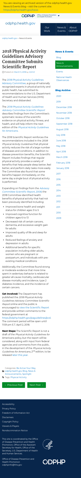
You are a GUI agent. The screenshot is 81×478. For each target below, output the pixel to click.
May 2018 (60, 146)
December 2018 (64, 107)
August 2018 (62, 129)
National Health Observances (64, 79)
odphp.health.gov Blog (16, 371)
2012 (58, 201)
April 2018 (61, 151)
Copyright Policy (10, 422)
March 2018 (62, 157)
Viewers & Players (10, 426)
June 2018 (61, 140)
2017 (58, 173)
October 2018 (62, 118)
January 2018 (62, 168)
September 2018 (64, 124)
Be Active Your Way (25, 368)
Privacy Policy (9, 408)
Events (59, 71)
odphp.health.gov (9, 38)
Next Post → (37, 385)
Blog (58, 57)
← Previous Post (13, 385)
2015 (58, 185)
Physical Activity (19, 377)
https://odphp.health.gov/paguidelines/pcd (26, 318)
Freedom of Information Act (16, 413)
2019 (58, 101)
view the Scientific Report (34, 307)
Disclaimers (8, 417)
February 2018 (63, 162)
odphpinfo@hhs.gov (12, 465)
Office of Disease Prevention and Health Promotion (54, 462)
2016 (58, 179)
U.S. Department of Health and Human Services (48, 444)
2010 (58, 212)
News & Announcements (64, 64)
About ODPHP (73, 29)
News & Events (61, 29)
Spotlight (26, 374)
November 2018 (64, 113)
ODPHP (32, 72)
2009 (58, 218)
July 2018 (60, 135)
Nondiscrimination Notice (15, 430)
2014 (58, 190)
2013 (58, 196)
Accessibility (8, 404)
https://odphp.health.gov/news (20, 10)
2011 (58, 207)
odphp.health (20, 23)
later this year (20, 355)
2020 (58, 96)
